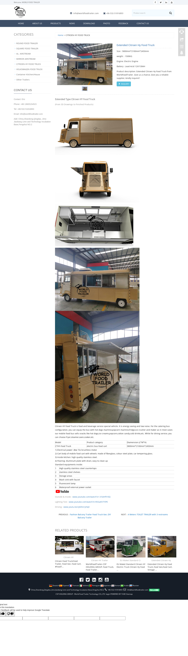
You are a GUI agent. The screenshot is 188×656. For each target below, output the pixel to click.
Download (89, 23)
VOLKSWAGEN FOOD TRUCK (29, 69)
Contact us (143, 23)
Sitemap (129, 594)
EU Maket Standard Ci (130, 560)
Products (56, 23)
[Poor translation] (10, 614)
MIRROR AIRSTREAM (25, 59)
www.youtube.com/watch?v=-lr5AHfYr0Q (91, 496)
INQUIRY (123, 84)
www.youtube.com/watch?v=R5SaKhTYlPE (88, 501)
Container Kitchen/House (28, 74)
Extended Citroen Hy (161, 560)
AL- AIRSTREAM (23, 53)
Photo (106, 23)
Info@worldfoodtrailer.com (86, 13)
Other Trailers (23, 79)
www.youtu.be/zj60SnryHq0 (76, 507)
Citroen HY (69, 557)
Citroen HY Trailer (99, 560)
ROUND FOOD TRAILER (27, 43)
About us (37, 23)
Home (21, 23)
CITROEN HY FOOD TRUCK (28, 64)
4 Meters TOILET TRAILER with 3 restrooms (148, 514)
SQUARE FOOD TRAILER (27, 48)
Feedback (123, 23)
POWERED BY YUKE (118, 594)
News (72, 23)
